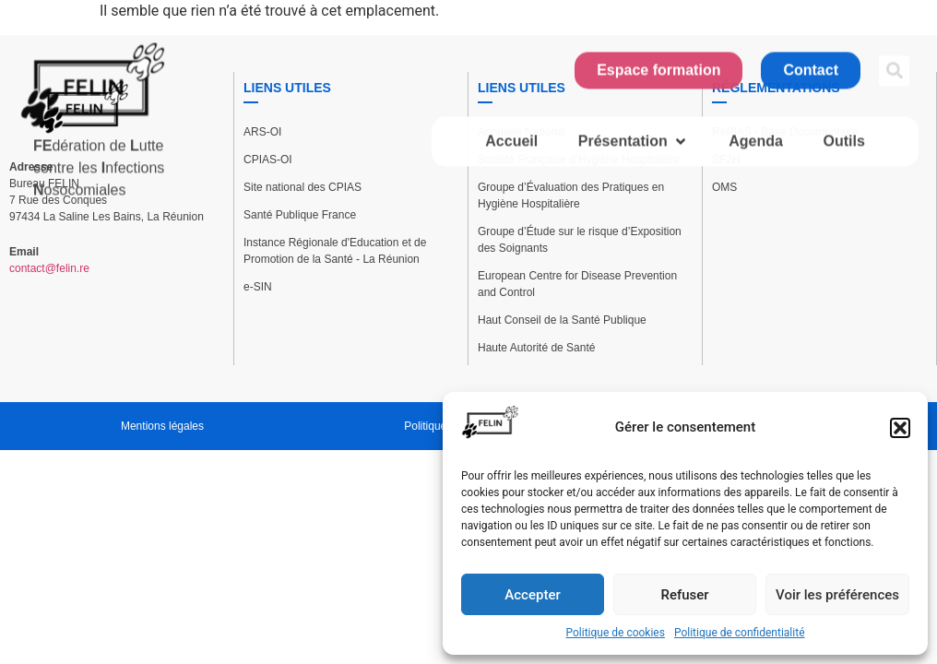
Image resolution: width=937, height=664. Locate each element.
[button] (900, 428)
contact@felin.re (49, 268)
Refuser (684, 595)
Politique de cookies (615, 632)
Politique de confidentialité (739, 632)
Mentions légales (162, 426)
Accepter (532, 595)
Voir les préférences (837, 595)
